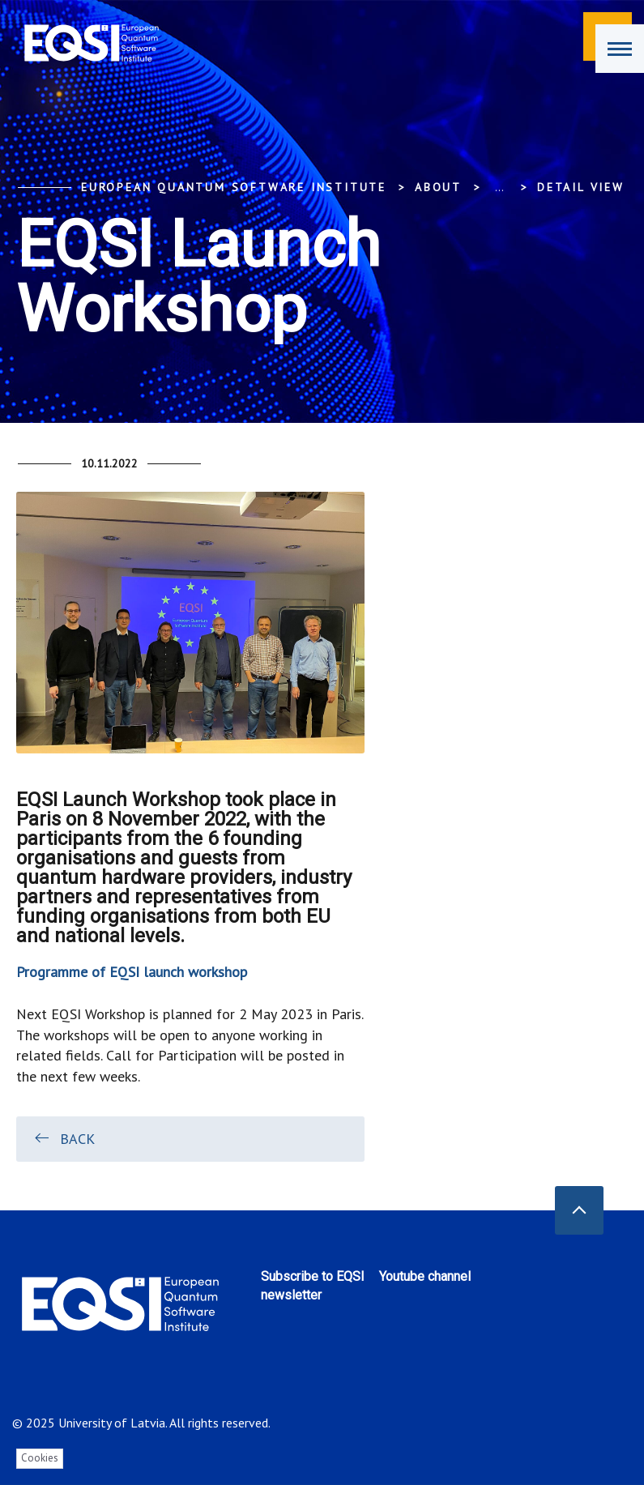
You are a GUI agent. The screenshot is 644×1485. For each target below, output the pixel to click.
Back (63, 1138)
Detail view (581, 187)
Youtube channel (425, 1276)
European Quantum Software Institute (233, 187)
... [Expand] (499, 187)
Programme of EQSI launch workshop (131, 971)
